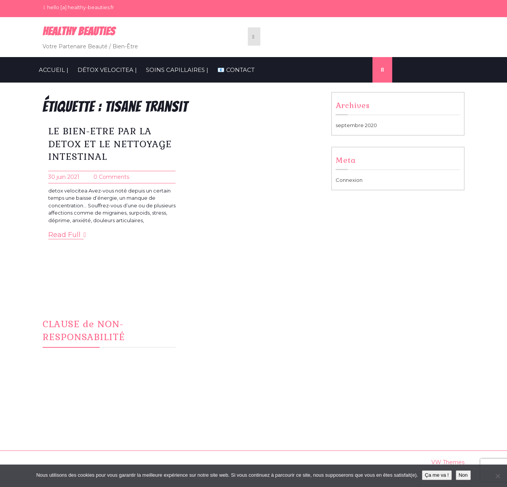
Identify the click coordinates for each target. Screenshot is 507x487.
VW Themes (447, 462)
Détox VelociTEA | (107, 69)
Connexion (349, 180)
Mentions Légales (362, 321)
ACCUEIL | (53, 69)
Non (463, 475)
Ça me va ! (437, 475)
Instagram (208, 331)
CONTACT (208, 340)
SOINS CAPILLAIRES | (177, 69)
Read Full (67, 235)
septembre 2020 (356, 125)
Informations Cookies (367, 331)
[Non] (497, 476)
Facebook (209, 321)
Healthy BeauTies (79, 31)
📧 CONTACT (236, 69)
